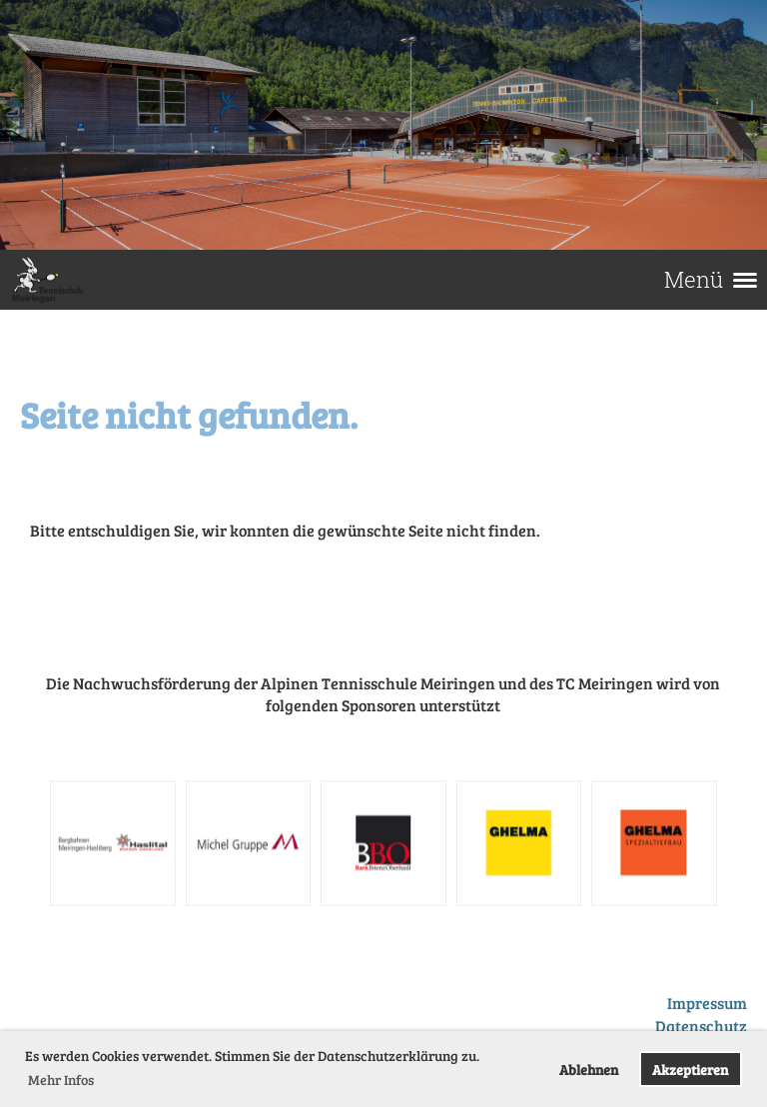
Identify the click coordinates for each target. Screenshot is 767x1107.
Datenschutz (701, 1025)
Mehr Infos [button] (61, 1079)
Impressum (707, 1002)
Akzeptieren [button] (690, 1069)
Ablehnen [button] (588, 1069)
